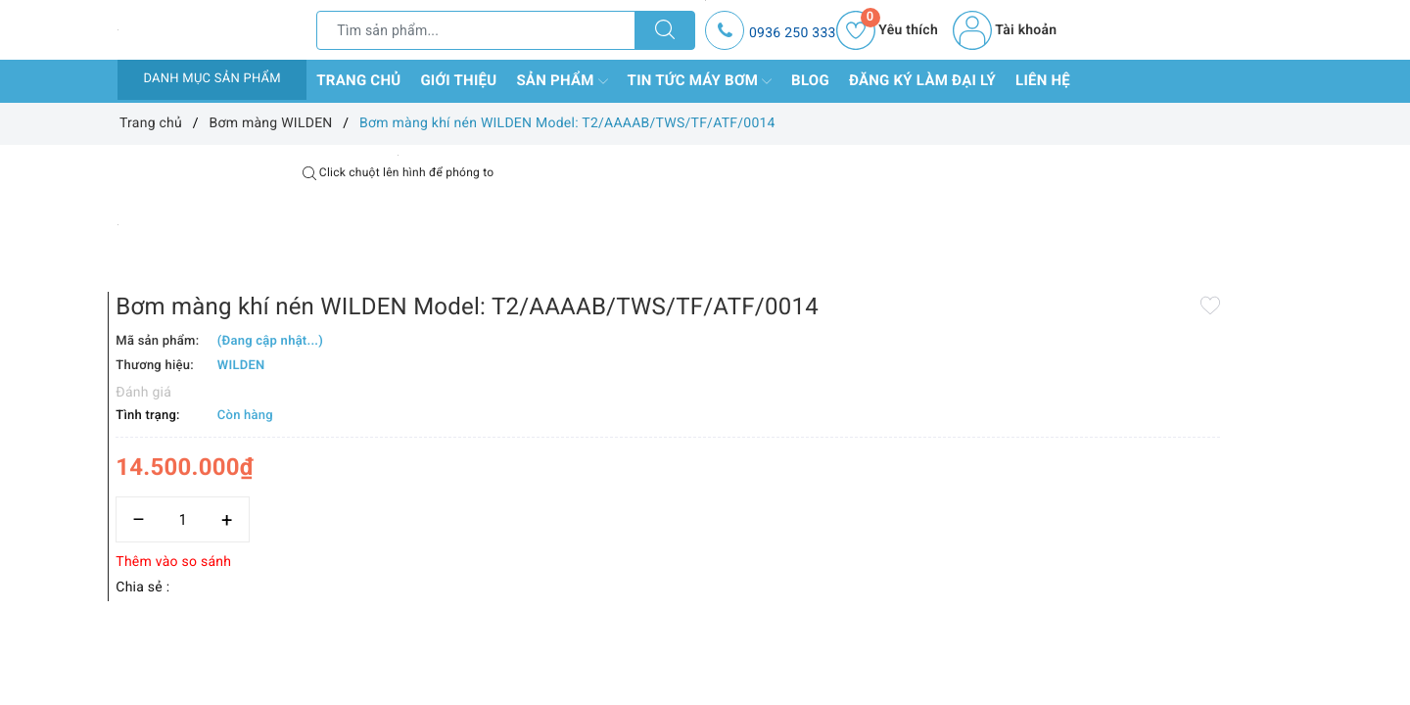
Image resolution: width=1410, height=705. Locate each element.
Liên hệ (1042, 80)
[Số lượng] (683, 438)
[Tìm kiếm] (664, 30)
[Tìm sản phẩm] (475, 30)
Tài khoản (1005, 30)
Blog (810, 80)
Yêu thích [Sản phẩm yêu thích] (887, 30)
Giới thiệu (458, 80)
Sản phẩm (561, 81)
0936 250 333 (792, 33)
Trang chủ (358, 80)
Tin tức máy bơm (700, 81)
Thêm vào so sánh (673, 481)
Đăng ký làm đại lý (922, 80)
